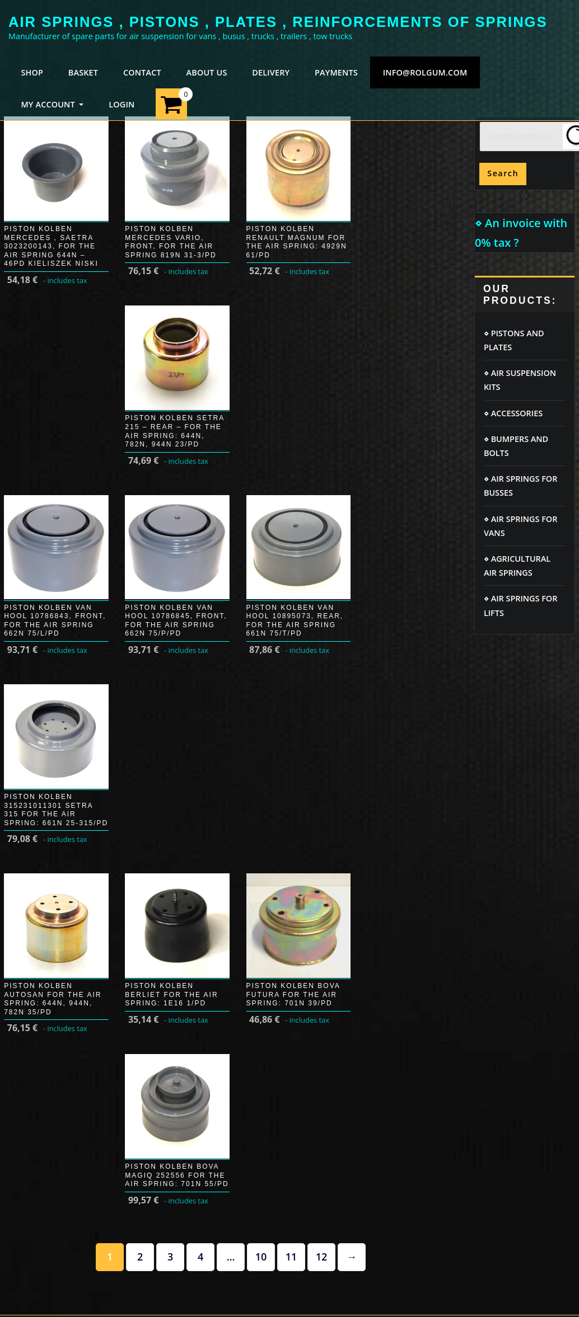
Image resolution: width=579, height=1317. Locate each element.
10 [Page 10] (261, 710)
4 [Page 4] (200, 710)
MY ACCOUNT (52, 104)
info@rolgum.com (425, 72)
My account (30, 873)
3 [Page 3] (170, 710)
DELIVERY (271, 72)
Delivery (24, 895)
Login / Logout (36, 851)
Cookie (166, 851)
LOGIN (121, 104)
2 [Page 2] (140, 710)
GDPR (164, 873)
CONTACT (142, 72)
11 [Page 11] (291, 710)
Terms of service (185, 895)
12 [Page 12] (322, 710)
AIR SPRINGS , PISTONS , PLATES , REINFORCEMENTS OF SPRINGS (278, 22)
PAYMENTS (336, 72)
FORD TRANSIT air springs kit (517, 877)
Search (503, 173)
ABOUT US (206, 72)
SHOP (32, 72)
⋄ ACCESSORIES (513, 413)
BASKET (83, 72)
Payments (27, 917)
